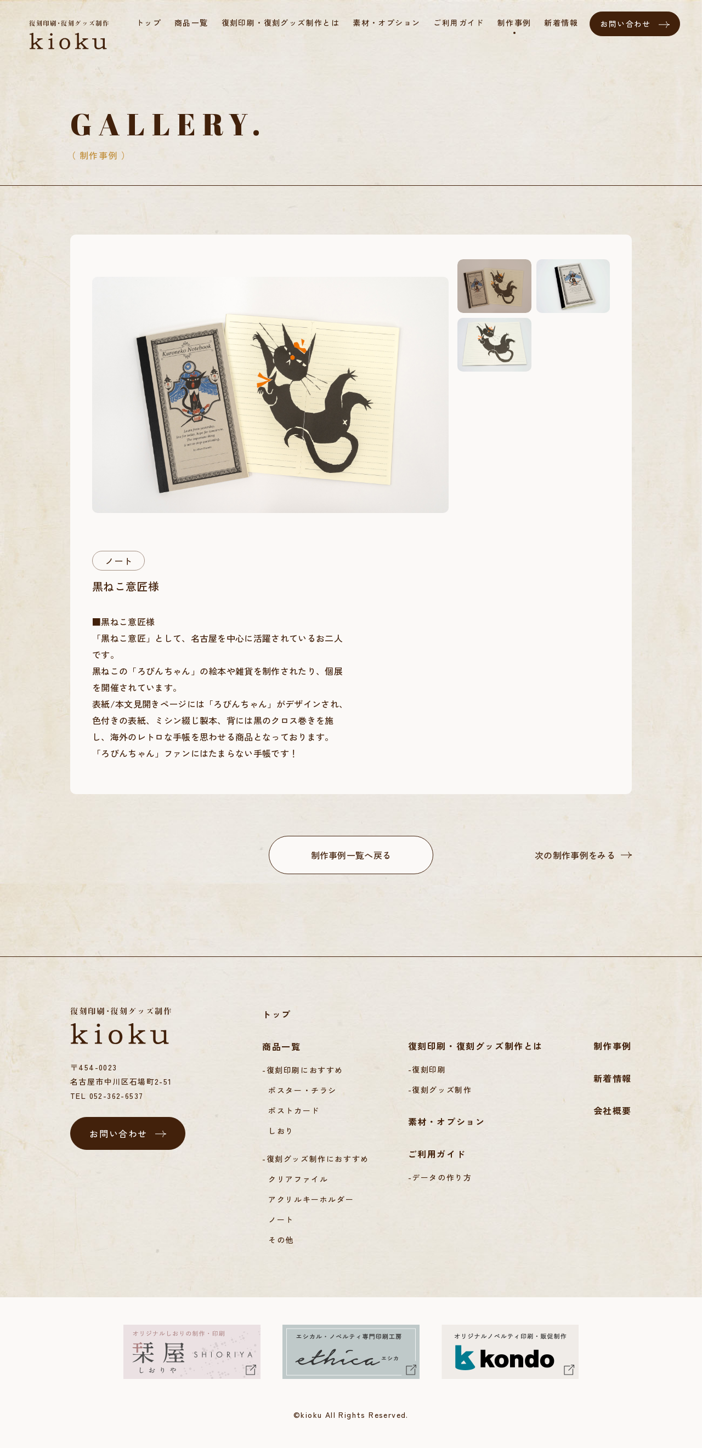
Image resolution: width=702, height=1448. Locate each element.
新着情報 (612, 1078)
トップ (276, 1014)
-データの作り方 (440, 1177)
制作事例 (612, 1045)
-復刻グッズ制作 (440, 1089)
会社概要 (612, 1110)
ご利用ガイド (437, 1153)
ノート (118, 560)
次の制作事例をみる (575, 855)
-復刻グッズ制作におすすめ (315, 1158)
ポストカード (294, 1110)
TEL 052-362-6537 (106, 1095)
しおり (281, 1130)
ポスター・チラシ (302, 1090)
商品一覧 (281, 1046)
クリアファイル (298, 1178)
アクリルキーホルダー (311, 1199)
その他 (281, 1239)
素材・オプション (446, 1121)
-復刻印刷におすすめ (302, 1069)
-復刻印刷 (427, 1069)
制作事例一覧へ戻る (351, 855)
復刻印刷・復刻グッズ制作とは (475, 1045)
